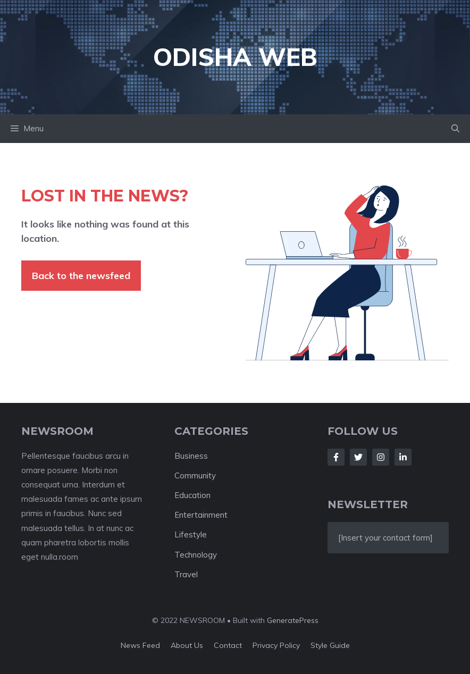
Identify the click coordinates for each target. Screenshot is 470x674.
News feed (140, 645)
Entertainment (201, 515)
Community (195, 475)
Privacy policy (276, 645)
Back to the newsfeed (81, 275)
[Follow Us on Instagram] (380, 457)
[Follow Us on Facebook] (336, 457)
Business (191, 456)
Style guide (330, 645)
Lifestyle (190, 534)
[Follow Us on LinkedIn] (403, 457)
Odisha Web (235, 56)
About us (187, 645)
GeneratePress (292, 620)
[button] (455, 128)
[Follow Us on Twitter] (358, 457)
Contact (228, 645)
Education (192, 495)
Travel (186, 574)
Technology (195, 555)
